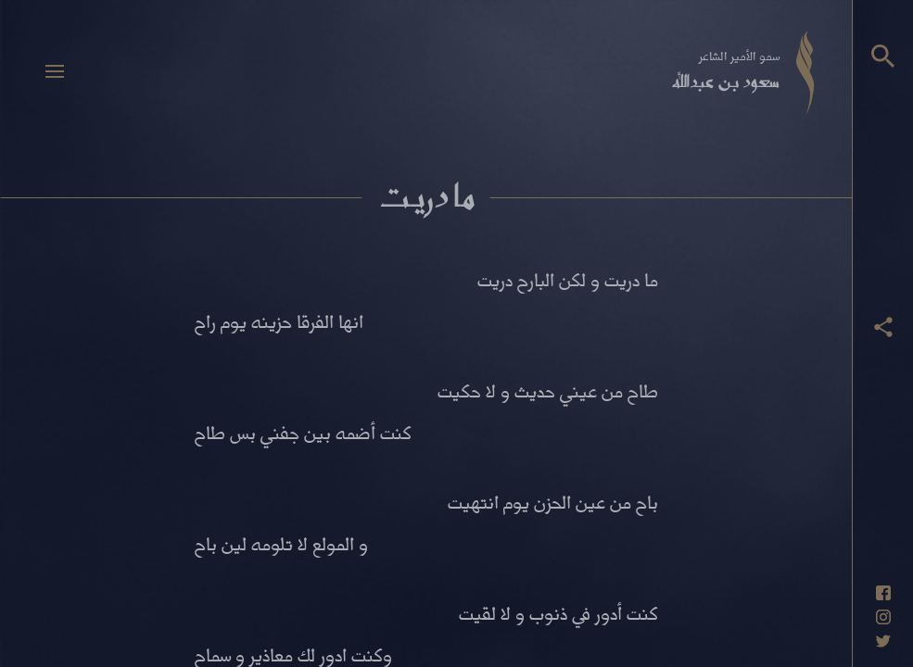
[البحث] (882, 56)
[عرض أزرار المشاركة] (883, 327)
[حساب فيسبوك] (883, 592)
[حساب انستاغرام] (883, 617)
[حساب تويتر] (883, 641)
